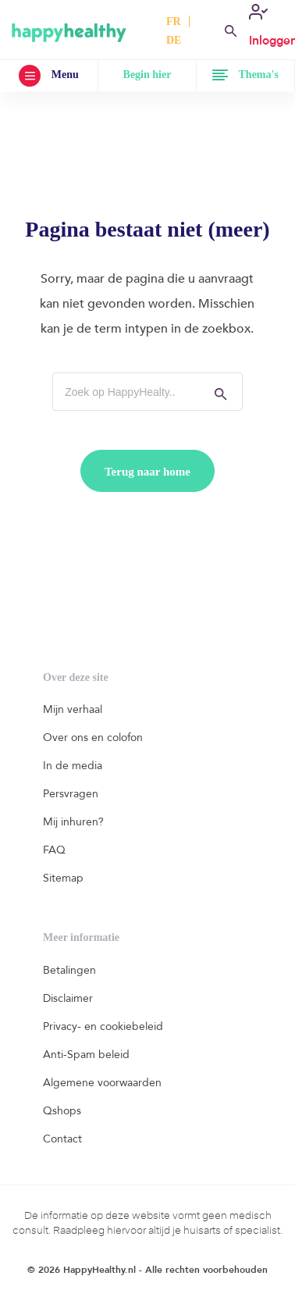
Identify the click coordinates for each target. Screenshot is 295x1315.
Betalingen (69, 970)
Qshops (62, 1110)
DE (173, 40)
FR (173, 21)
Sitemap (63, 878)
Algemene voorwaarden (102, 1082)
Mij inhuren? (73, 821)
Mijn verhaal (72, 709)
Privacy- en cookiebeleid (103, 1026)
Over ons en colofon (93, 737)
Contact (62, 1138)
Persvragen (70, 793)
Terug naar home (147, 471)
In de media (72, 765)
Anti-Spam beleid (86, 1054)
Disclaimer (68, 998)
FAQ (54, 850)
